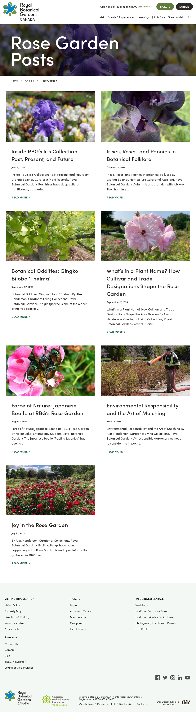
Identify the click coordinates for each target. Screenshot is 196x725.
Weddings (142, 605)
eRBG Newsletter (15, 661)
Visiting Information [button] (19, 598)
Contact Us (11, 644)
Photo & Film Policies (121, 703)
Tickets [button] (75, 598)
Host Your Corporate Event (151, 611)
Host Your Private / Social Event (155, 617)
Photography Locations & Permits (156, 623)
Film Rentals (143, 629)
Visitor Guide (12, 605)
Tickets (165, 6)
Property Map (13, 611)
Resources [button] (11, 637)
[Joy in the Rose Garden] (50, 518)
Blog (7, 656)
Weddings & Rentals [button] (150, 598)
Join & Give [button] (158, 17)
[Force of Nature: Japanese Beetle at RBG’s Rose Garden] (50, 402)
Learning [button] (143, 17)
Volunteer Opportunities (19, 667)
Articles (29, 80)
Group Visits (77, 623)
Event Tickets (78, 629)
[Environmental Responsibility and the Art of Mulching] (145, 402)
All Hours (145, 6)
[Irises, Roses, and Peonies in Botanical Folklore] (145, 148)
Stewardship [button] (176, 17)
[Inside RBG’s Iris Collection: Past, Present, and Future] (50, 148)
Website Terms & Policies (92, 703)
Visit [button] (102, 17)
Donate (184, 6)
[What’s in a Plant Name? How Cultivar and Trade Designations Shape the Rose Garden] (145, 275)
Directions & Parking (17, 617)
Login (73, 605)
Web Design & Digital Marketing (174, 703)
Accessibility (12, 629)
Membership (78, 617)
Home (14, 80)
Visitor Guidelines (15, 623)
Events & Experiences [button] (121, 17)
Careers (9, 650)
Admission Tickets (80, 611)
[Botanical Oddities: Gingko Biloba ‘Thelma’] (50, 275)
